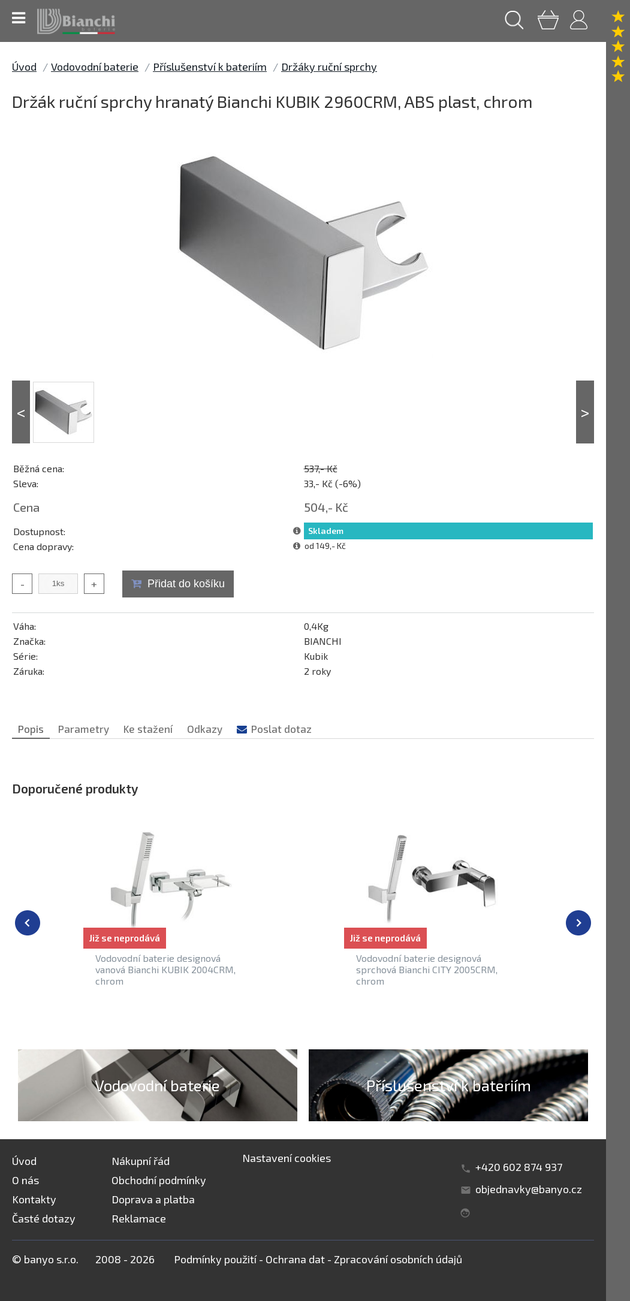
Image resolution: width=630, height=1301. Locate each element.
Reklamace (138, 1218)
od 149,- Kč (325, 546)
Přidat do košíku (186, 584)
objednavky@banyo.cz (528, 1189)
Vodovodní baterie (94, 66)
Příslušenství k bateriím (210, 66)
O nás (25, 1180)
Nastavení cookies (286, 1157)
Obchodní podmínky (158, 1180)
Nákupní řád (140, 1160)
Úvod (24, 66)
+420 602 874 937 (518, 1166)
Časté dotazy (44, 1218)
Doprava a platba (153, 1199)
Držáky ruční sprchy (329, 66)
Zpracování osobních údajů (398, 1259)
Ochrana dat (295, 1259)
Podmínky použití (215, 1259)
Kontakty (34, 1199)
